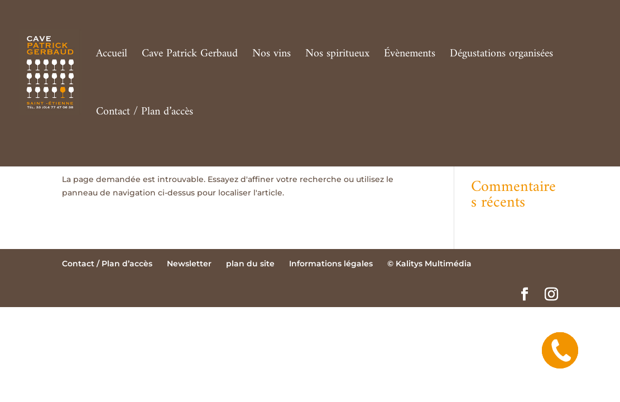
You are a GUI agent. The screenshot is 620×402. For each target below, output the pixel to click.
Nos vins (271, 57)
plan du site (250, 264)
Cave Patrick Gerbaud (190, 57)
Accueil (111, 57)
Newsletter (189, 264)
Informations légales (331, 264)
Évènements (409, 57)
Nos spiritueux (337, 57)
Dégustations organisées (501, 57)
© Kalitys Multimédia (429, 264)
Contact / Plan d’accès (144, 115)
